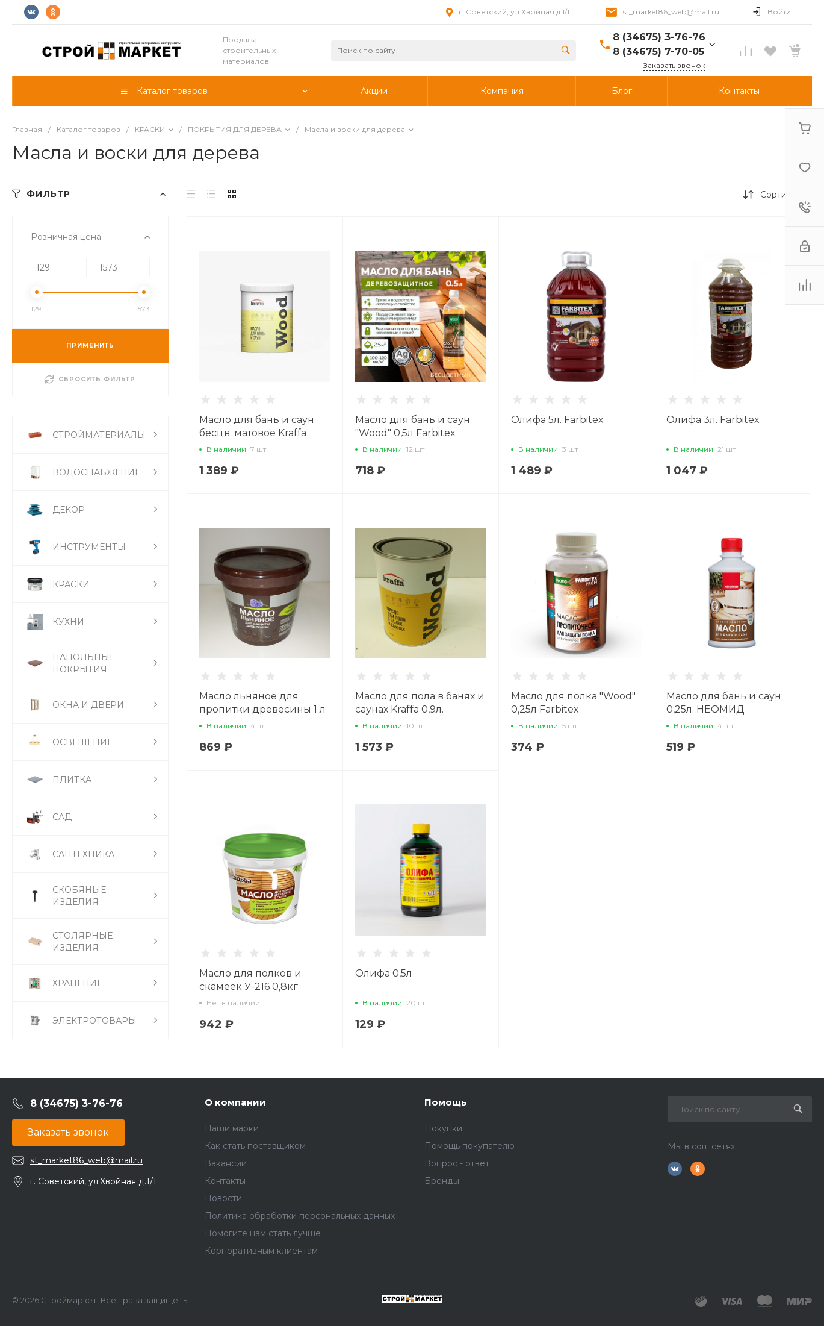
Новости (223, 1198)
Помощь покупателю (469, 1145)
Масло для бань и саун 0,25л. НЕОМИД (723, 702)
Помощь (445, 1102)
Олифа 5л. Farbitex (557, 419)
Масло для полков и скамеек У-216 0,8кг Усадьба (250, 986)
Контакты (225, 1180)
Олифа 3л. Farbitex (713, 419)
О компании (235, 1102)
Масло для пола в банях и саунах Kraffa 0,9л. (420, 702)
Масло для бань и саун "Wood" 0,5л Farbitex (412, 426)
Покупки (443, 1128)
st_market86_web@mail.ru (671, 11)
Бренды (441, 1180)
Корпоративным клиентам (261, 1250)
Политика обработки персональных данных (300, 1215)
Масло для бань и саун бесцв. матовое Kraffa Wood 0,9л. (256, 433)
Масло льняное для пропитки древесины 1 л (262, 702)
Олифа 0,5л (383, 973)
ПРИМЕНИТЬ (90, 345)
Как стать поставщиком (255, 1145)
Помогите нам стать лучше (263, 1233)
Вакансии (226, 1163)
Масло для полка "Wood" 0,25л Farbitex (573, 702)
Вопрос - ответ (456, 1163)
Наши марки (232, 1128)
